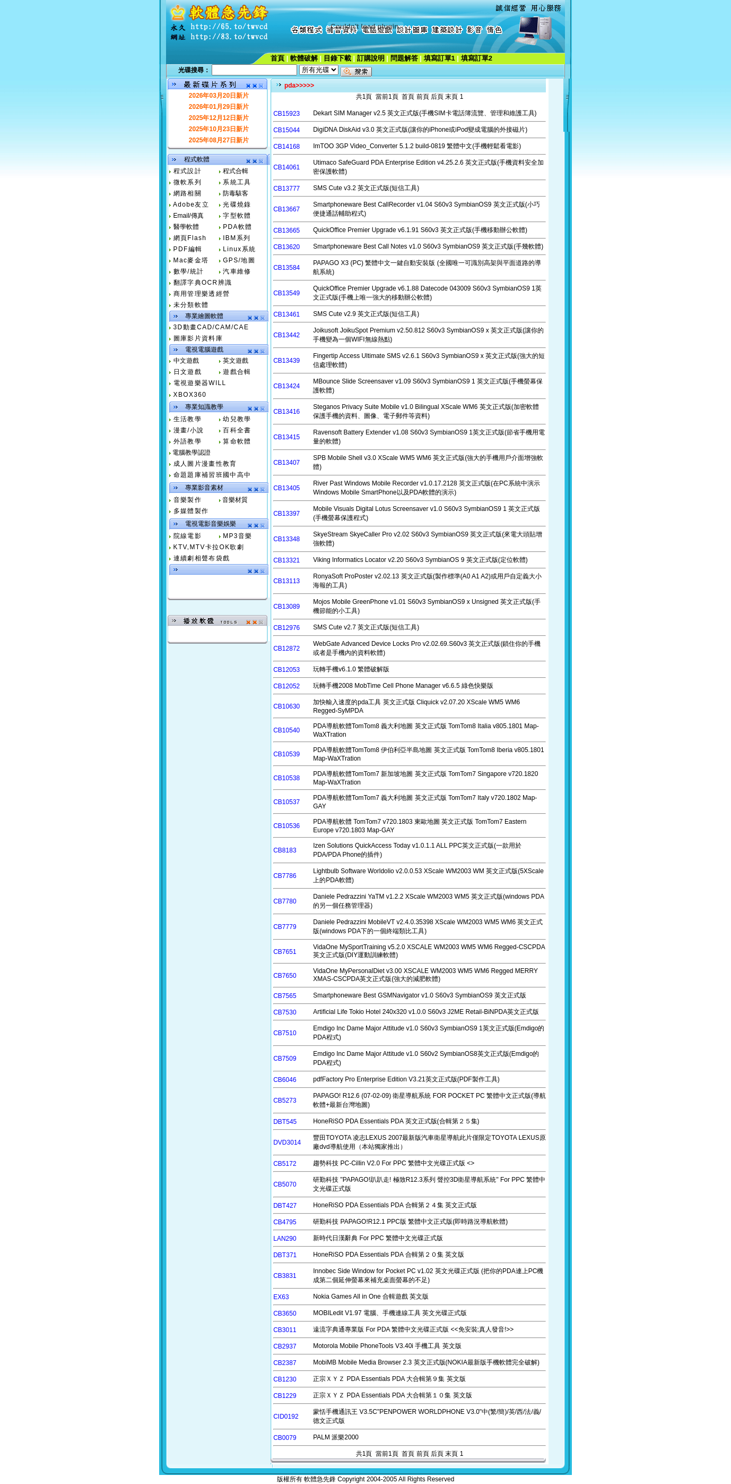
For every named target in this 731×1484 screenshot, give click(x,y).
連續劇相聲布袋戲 (201, 558)
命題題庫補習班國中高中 (212, 475)
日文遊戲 (187, 372)
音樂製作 (187, 500)
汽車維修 (237, 271)
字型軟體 (237, 215)
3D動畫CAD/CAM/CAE (211, 327)
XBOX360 (190, 394)
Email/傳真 (188, 215)
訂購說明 (371, 58)
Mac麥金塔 (191, 260)
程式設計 (187, 171)
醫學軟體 (186, 227)
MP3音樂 (237, 536)
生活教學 (187, 419)
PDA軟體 (237, 227)
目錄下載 (337, 58)
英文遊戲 (235, 360)
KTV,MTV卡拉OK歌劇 (209, 547)
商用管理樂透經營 (201, 293)
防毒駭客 (235, 193)
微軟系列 (187, 182)
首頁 (277, 58)
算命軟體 (237, 441)
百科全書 (237, 430)
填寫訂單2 (476, 58)
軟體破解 (304, 58)
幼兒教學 (237, 419)
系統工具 (237, 182)
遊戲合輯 (237, 372)
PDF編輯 (188, 249)
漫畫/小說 (188, 430)
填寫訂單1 (439, 58)
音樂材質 (235, 500)
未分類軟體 (191, 305)
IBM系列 (236, 238)
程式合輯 (235, 171)
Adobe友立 (191, 204)
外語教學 (187, 441)
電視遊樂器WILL (200, 383)
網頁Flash (190, 238)
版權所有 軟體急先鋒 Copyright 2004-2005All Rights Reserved (366, 1479)
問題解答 (404, 58)
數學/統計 (188, 271)
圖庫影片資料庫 (198, 338)
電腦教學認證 (191, 452)
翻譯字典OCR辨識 (202, 282)
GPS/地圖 (239, 260)
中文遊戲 (186, 360)
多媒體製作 (191, 511)
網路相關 (187, 193)
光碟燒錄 (237, 204)
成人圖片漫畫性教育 (205, 463)
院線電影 (187, 536)
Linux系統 (239, 249)
